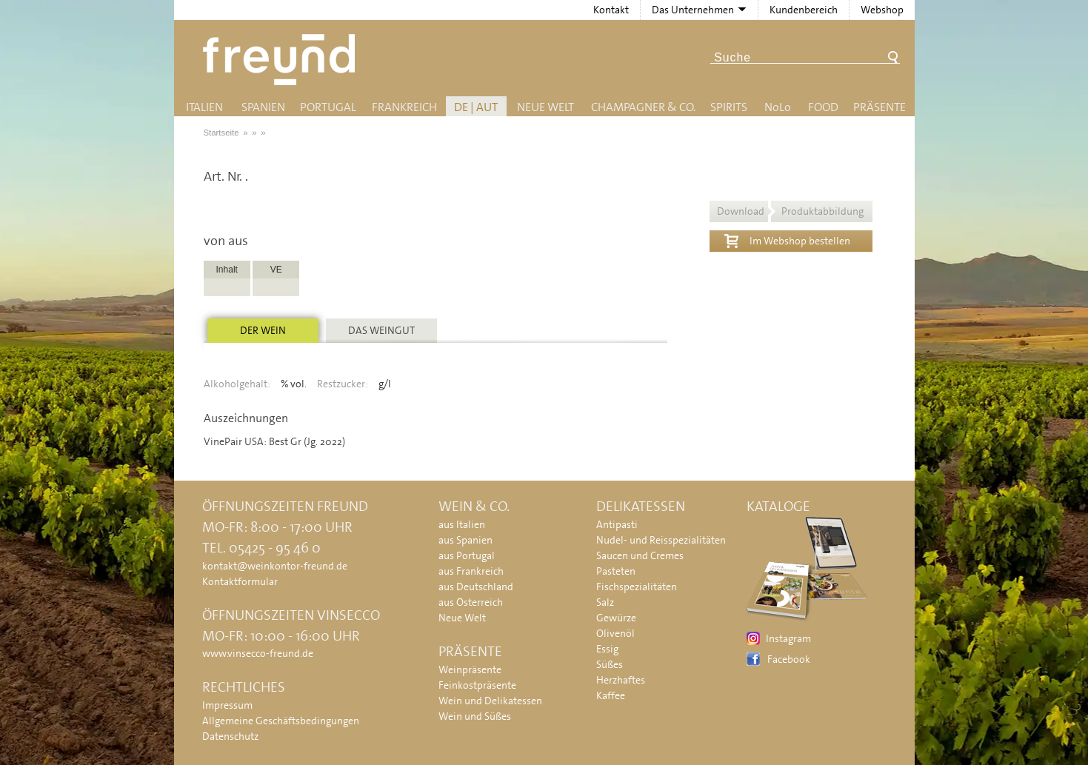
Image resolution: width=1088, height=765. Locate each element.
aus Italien (461, 524)
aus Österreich (470, 602)
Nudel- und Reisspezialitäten (661, 540)
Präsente (879, 107)
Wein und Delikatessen (490, 700)
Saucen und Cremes (640, 555)
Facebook (788, 659)
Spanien (263, 107)
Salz (605, 602)
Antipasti (617, 524)
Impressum (227, 705)
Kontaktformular (240, 581)
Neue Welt (545, 107)
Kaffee (610, 695)
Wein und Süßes (474, 716)
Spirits (728, 107)
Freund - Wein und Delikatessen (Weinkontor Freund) (281, 59)
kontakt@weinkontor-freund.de (274, 565)
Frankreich (404, 107)
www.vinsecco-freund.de (257, 653)
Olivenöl (615, 633)
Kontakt (611, 9)
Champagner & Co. (643, 107)
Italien (204, 107)
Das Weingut (381, 330)
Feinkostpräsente (477, 685)
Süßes (609, 664)
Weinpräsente (469, 669)
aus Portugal (466, 555)
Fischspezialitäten (636, 586)
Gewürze (616, 617)
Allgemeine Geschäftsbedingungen (280, 720)
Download (790, 211)
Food (823, 107)
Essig (607, 648)
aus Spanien (465, 540)
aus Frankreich (471, 571)
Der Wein (263, 330)
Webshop (882, 9)
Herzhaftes (620, 680)
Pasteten (615, 571)
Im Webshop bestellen (787, 239)
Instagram (788, 638)
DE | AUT (476, 107)
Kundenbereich (804, 9)
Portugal (328, 107)
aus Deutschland (475, 586)
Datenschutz (230, 736)
